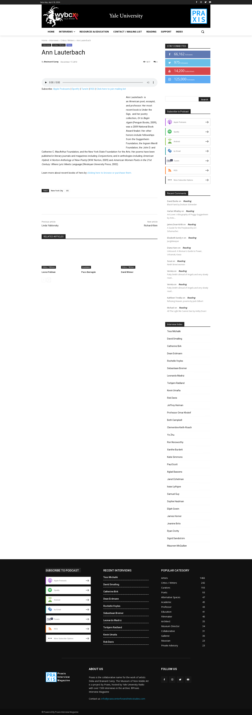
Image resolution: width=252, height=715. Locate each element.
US (67, 190)
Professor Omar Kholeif (179, 412)
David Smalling (174, 338)
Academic (86, 267)
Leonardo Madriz (175, 375)
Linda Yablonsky (50, 225)
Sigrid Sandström (176, 538)
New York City (57, 190)
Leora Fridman (48, 272)
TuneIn (84, 88)
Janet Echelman (175, 479)
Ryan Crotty (173, 531)
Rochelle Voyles (175, 361)
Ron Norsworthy (175, 442)
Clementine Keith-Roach (179, 427)
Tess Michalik (174, 331)
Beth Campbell (174, 420)
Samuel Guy (173, 494)
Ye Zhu (170, 435)
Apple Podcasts (61, 88)
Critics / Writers (67, 40)
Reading (187, 201)
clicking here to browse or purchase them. (109, 172)
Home (44, 40)
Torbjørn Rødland (175, 383)
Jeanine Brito (174, 523)
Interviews (54, 40)
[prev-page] (44, 280)
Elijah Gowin (173, 508)
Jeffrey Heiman (175, 405)
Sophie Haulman (175, 501)
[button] (203, 32)
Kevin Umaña (173, 390)
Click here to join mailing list (111, 88)
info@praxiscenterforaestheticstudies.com (123, 698)
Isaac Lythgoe (174, 486)
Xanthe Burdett (175, 449)
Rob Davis (172, 398)
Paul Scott (172, 464)
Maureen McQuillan (177, 545)
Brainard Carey (51, 61)
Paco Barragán (88, 272)
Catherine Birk (174, 346)
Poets (69, 45)
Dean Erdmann (174, 353)
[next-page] (49, 280)
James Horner (174, 516)
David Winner (127, 272)
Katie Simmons (175, 457)
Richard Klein (151, 225)
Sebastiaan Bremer (177, 368)
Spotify (75, 88)
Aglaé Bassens (174, 472)
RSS (92, 88)
